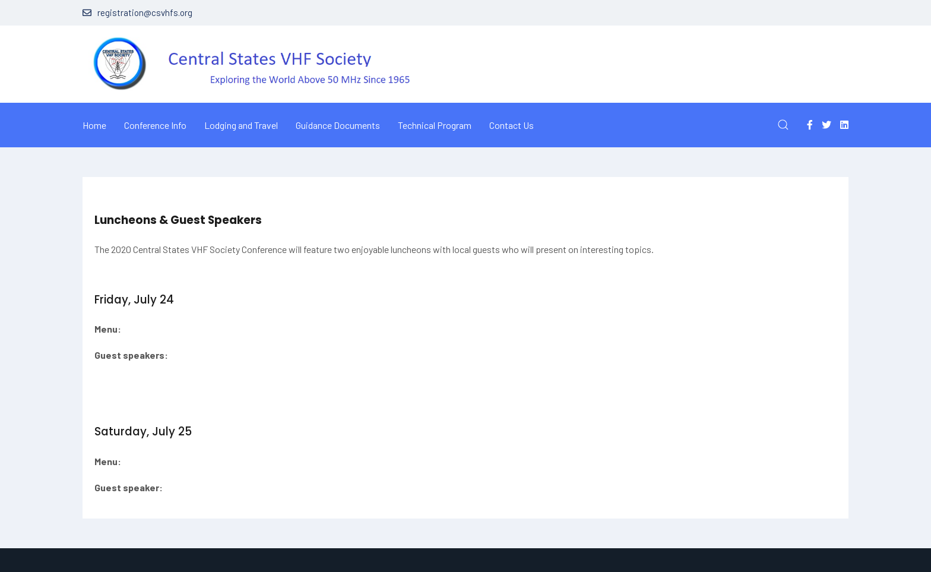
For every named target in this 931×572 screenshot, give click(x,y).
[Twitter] (826, 124)
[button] (783, 125)
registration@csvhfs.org (137, 12)
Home (94, 125)
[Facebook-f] (810, 124)
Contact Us (511, 125)
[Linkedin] (844, 124)
